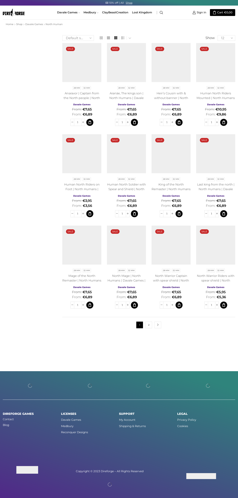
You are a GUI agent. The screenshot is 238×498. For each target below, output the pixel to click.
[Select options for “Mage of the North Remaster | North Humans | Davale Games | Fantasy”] (89, 305)
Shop (129, 2)
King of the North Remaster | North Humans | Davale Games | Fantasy (171, 189)
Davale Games (68, 12)
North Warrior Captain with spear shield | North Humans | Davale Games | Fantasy (171, 283)
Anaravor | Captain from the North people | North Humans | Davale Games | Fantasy (82, 100)
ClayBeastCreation (115, 12)
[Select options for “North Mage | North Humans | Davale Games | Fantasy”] (134, 305)
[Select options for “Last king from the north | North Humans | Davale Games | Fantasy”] (223, 213)
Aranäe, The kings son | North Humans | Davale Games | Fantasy (126, 98)
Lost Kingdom (142, 12)
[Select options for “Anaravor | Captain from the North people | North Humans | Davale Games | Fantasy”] (89, 122)
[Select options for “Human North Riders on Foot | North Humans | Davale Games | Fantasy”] (89, 213)
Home (9, 24)
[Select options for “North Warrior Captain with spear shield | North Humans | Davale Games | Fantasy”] (179, 305)
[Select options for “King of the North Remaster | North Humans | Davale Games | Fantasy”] (179, 213)
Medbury (90, 12)
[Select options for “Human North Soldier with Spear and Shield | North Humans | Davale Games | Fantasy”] (134, 213)
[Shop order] (78, 38)
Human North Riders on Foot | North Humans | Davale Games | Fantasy (82, 189)
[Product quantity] (77, 122)
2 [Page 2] (148, 324)
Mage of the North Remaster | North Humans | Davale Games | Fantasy (81, 280)
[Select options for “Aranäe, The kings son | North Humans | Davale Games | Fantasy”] (134, 122)
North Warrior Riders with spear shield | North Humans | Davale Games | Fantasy (216, 283)
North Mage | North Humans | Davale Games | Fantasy (126, 280)
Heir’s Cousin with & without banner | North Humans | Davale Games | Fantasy (171, 100)
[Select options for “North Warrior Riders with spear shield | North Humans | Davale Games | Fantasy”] (223, 305)
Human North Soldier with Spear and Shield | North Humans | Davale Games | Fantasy (126, 191)
